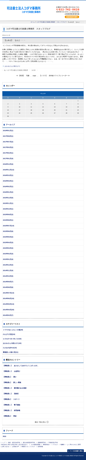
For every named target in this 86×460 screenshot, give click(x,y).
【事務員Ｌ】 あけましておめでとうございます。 (21, 366)
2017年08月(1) (8, 136)
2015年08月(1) (8, 220)
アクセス (55, 444)
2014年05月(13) (8, 304)
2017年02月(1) (8, 153)
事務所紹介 (46, 444)
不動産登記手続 (53, 442)
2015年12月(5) (8, 198)
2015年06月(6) (8, 231)
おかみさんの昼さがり (12, 66)
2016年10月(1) (8, 175)
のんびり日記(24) (9, 334)
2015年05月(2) (8, 237)
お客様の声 (15, 446)
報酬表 (62, 444)
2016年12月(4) (8, 164)
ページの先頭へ (75, 450)
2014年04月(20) (8, 310)
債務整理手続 (42, 442)
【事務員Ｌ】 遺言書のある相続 (14, 388)
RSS (4, 436)
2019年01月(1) (8, 130)
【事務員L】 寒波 (9, 416)
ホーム (33, 22)
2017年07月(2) (8, 142)
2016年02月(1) (8, 186)
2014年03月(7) (8, 315)
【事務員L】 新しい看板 (12, 382)
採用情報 (40, 446)
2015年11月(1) (8, 203)
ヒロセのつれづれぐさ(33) (12, 339)
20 (54, 110)
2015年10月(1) (8, 209)
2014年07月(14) (8, 293)
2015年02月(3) (8, 254)
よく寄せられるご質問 (74, 444)
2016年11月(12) (8, 170)
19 (43, 110)
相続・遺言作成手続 (14, 442)
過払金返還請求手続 (29, 442)
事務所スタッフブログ (28, 446)
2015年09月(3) (8, 214)
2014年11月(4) (8, 270)
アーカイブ (10, 125)
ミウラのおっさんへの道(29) (13, 330)
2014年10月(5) (8, 276)
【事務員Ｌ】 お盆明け (11, 371)
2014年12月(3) (8, 265)
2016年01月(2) (8, 192)
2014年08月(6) (8, 287)
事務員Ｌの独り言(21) (10, 352)
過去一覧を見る (40, 422)
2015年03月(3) (8, 248)
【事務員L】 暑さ (9, 377)
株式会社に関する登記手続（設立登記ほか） (14, 444)
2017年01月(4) (8, 158)
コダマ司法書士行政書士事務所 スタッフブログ (51, 22)
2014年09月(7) (8, 282)
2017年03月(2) (8, 147)
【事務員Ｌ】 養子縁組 (11, 405)
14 (66, 107)
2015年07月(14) (8, 226)
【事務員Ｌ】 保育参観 (11, 410)
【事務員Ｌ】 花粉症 (11, 394)
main (34, 76)
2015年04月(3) (8, 242)
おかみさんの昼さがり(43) (12, 343)
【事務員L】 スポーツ (11, 399)
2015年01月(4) (8, 259)
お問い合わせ (5, 446)
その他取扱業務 (35, 444)
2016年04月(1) (8, 181)
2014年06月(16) (8, 298)
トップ (3, 442)
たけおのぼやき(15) (10, 348)
